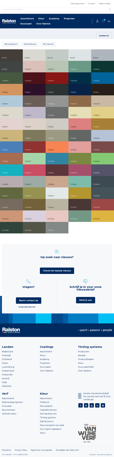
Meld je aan (85, 300)
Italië (4, 382)
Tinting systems (48, 417)
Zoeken (104, 36)
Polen (5, 363)
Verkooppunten (78, 3)
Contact (91, 3)
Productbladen (86, 359)
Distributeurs (46, 421)
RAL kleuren (48, 44)
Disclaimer (6, 450)
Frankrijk (6, 355)
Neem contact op (28, 300)
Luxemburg (8, 367)
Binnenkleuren (10, 44)
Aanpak (82, 355)
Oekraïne (6, 386)
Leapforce (109, 454)
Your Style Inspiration (50, 429)
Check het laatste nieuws (57, 270)
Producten (83, 351)
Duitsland (7, 359)
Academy (54, 18)
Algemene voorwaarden (41, 450)
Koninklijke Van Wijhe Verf (67, 450)
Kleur (41, 18)
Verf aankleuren (48, 414)
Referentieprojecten (12, 402)
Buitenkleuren (30, 44)
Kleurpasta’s (46, 406)
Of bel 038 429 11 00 (26, 307)
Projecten (69, 18)
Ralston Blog (104, 3)
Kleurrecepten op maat (52, 425)
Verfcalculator (9, 414)
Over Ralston (43, 23)
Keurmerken (8, 410)
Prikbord (44, 402)
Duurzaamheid (85, 367)
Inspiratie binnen (48, 410)
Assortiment (27, 18)
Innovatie (6, 406)
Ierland (5, 378)
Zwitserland (8, 371)
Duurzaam (26, 23)
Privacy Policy (21, 450)
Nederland (7, 351)
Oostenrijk (7, 374)
